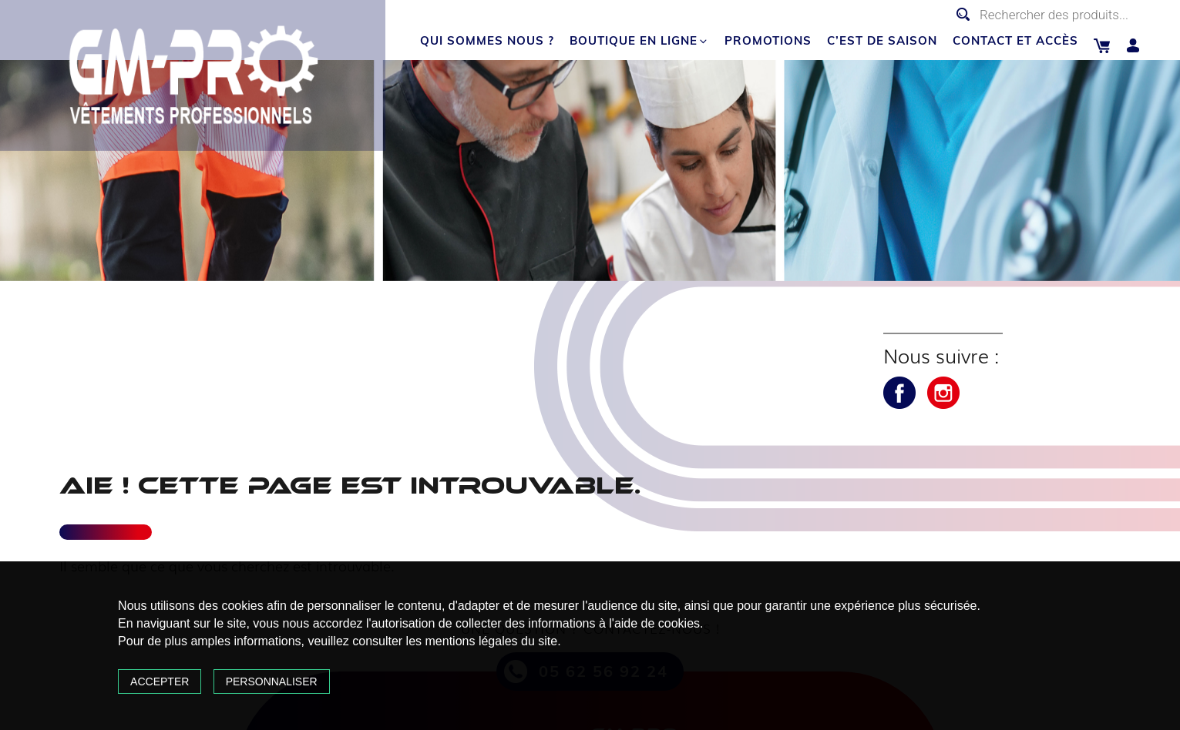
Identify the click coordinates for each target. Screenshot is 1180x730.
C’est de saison (882, 40)
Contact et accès (1015, 40)
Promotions (768, 40)
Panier (1102, 46)
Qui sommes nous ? (487, 40)
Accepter (159, 681)
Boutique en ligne (639, 40)
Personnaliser (272, 681)
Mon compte (1133, 46)
